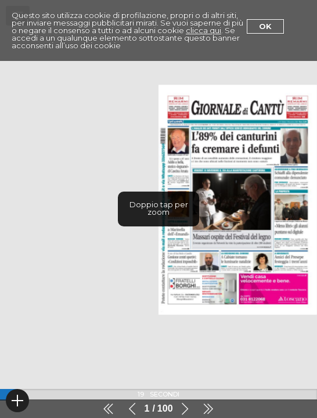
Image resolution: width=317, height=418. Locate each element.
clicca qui (203, 30)
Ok (265, 26)
